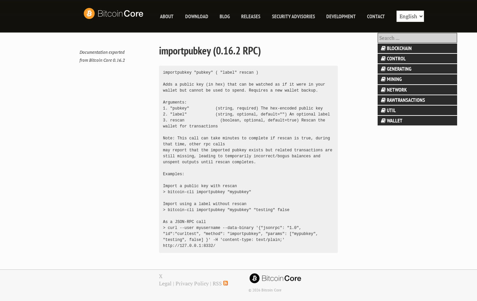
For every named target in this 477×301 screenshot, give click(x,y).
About (167, 16)
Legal (165, 283)
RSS (220, 283)
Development (341, 16)
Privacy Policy (192, 283)
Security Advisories (293, 16)
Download (196, 16)
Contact (376, 16)
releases (250, 16)
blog (225, 16)
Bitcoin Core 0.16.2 (107, 60)
